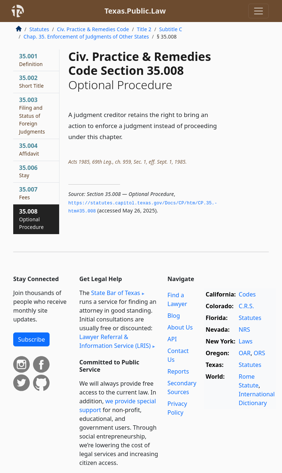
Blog (173, 316)
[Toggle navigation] (258, 11)
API (172, 339)
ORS (259, 353)
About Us (180, 327)
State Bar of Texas (115, 293)
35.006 (28, 171)
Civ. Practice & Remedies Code (93, 29)
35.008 (31, 219)
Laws (246, 341)
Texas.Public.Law (135, 11)
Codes (247, 294)
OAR (244, 353)
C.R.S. (246, 306)
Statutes (39, 29)
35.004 (29, 149)
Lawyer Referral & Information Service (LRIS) (115, 341)
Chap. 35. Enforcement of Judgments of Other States (86, 36)
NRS (244, 329)
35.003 (32, 115)
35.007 (28, 193)
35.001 (31, 60)
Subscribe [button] (31, 339)
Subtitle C (170, 29)
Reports (178, 371)
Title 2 (144, 29)
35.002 (31, 81)
